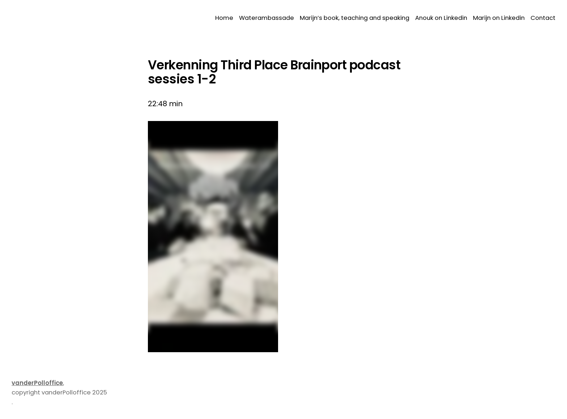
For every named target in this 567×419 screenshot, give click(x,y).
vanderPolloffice (37, 383)
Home (224, 18)
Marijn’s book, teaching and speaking (354, 18)
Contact (542, 18)
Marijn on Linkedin (499, 18)
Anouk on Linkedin (441, 18)
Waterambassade (266, 18)
